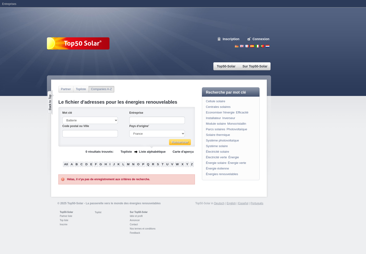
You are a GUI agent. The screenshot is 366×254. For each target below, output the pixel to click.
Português (256, 203)
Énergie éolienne (217, 168)
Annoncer (135, 220)
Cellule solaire (215, 101)
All (66, 164)
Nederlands (267, 46)
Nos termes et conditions (142, 228)
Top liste (64, 220)
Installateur (213, 118)
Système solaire (217, 146)
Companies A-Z (101, 89)
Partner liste (66, 216)
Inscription (231, 39)
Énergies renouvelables (222, 174)
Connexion (261, 39)
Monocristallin (236, 123)
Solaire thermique (218, 135)
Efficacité (242, 112)
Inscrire (63, 224)
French (247, 46)
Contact (134, 224)
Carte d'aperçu (183, 151)
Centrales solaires (218, 107)
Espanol (252, 46)
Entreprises (9, 4)
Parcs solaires (215, 129)
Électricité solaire (217, 151)
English (242, 46)
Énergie (233, 157)
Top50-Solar (66, 212)
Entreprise (136, 112)
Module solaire (216, 123)
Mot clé (67, 112)
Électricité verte (216, 157)
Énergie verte (237, 163)
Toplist (98, 212)
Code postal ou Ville (75, 126)
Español (243, 203)
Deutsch (237, 46)
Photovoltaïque (237, 129)
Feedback (135, 233)
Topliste (81, 89)
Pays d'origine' (139, 126)
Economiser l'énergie (220, 112)
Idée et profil (136, 216)
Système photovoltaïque (222, 140)
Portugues (262, 46)
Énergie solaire (216, 163)
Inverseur (228, 118)
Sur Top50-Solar (139, 212)
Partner (66, 89)
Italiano (257, 46)
